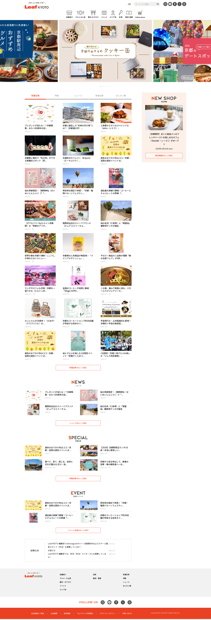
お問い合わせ (127, 614)
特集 (57, 95)
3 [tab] (105, 86)
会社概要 (54, 614)
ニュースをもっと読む (78, 423)
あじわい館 (121, 95)
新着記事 (35, 95)
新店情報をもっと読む (164, 155)
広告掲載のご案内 (37, 614)
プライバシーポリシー (108, 614)
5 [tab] (110, 86)
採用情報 (67, 614)
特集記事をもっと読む (78, 479)
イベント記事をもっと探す (78, 531)
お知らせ (51, 551)
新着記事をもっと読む (78, 368)
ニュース (78, 95)
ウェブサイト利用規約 (85, 614)
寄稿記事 (99, 95)
